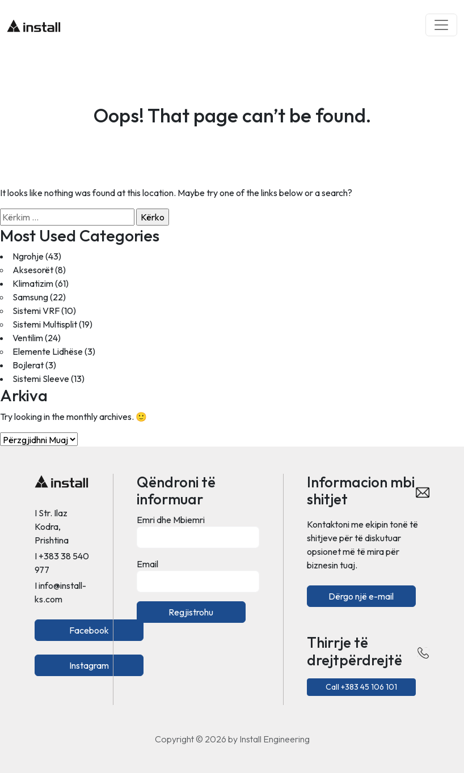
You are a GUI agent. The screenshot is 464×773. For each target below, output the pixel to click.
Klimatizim (32, 283)
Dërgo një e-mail (361, 596)
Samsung (30, 297)
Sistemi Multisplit (44, 324)
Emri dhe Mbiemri (171, 519)
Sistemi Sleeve (40, 378)
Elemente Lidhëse (47, 351)
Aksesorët (32, 269)
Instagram (89, 665)
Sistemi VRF (36, 310)
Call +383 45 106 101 (361, 687)
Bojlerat (28, 365)
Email (147, 564)
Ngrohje (28, 256)
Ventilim (27, 337)
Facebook (89, 630)
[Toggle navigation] (441, 25)
